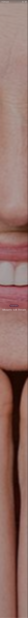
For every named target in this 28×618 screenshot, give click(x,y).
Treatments (14, 306)
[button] (26, 2)
